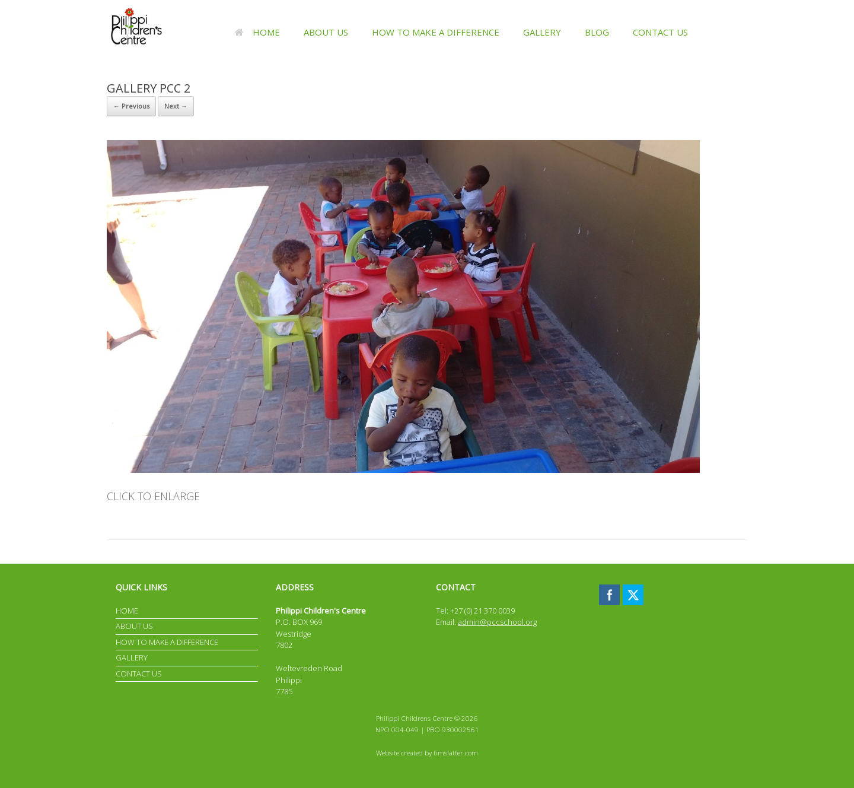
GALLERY (542, 32)
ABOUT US (326, 32)
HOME (257, 32)
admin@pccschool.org (497, 622)
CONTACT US (660, 32)
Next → (175, 105)
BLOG (597, 32)
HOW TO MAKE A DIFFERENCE (435, 32)
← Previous (131, 105)
